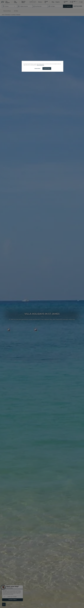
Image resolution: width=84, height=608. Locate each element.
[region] (42, 66)
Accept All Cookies (47, 68)
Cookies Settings (37, 68)
